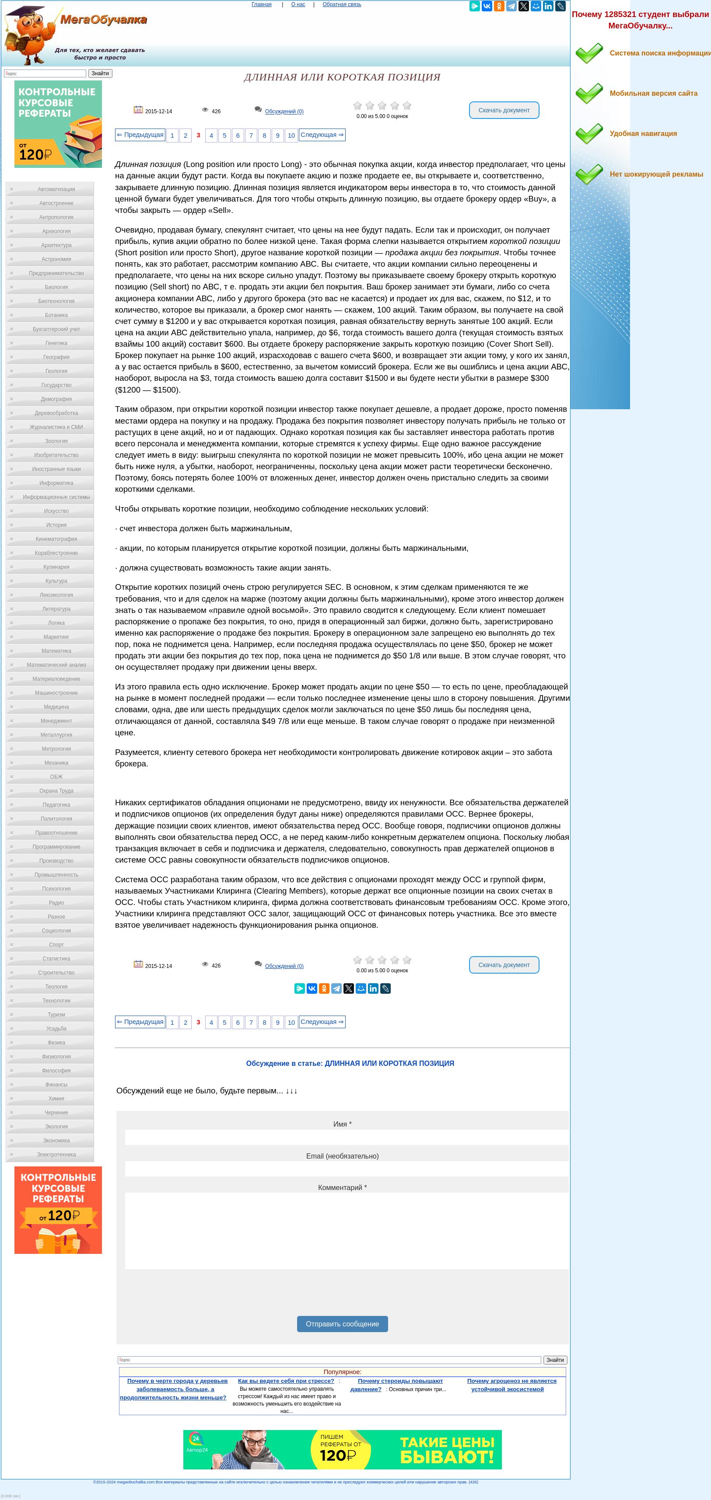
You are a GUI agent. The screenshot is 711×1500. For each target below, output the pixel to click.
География (56, 357)
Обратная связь (341, 4)
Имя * (342, 1124)
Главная (262, 4)
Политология (56, 819)
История (56, 525)
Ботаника (56, 315)
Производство (56, 861)
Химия (56, 1099)
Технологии (56, 1001)
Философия (56, 1071)
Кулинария (56, 567)
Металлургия (57, 735)
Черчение (56, 1113)
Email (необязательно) (342, 1156)
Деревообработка (56, 413)
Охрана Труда (56, 791)
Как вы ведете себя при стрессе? (286, 1381)
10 (291, 135)
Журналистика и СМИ (56, 427)
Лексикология (56, 595)
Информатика (56, 483)
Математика (56, 651)
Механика (57, 763)
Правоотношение (56, 833)
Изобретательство (56, 455)
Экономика (56, 1141)
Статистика (56, 959)
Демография (56, 399)
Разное (56, 917)
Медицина (56, 707)
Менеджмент (56, 721)
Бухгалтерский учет (56, 329)
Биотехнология (56, 301)
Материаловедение (57, 679)
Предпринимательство (56, 273)
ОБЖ (56, 777)
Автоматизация (56, 189)
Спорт (56, 945)
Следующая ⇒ (322, 134)
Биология (56, 287)
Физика (56, 1043)
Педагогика (56, 805)
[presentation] (191, 1296)
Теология (56, 987)
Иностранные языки (56, 469)
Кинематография (56, 539)
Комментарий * (342, 1187)
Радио (56, 903)
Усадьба (56, 1029)
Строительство (56, 973)
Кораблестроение (56, 553)
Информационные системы (56, 497)
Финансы (56, 1085)
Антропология (56, 217)
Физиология (56, 1057)
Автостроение (56, 203)
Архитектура (56, 245)
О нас (298, 4)
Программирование (56, 847)
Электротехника (56, 1155)
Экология (56, 1127)
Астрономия (56, 259)
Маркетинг (56, 637)
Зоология (56, 441)
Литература (56, 609)
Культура (56, 581)
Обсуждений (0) (284, 112)
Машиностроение (56, 693)
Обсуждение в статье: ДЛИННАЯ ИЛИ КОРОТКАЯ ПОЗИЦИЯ (350, 1063)
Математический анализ (56, 665)
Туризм (56, 1015)
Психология (56, 889)
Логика (56, 623)
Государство (57, 385)
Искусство (56, 511)
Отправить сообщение (342, 1324)
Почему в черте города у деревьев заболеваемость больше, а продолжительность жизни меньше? (174, 1389)
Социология (56, 931)
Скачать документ (504, 110)
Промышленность (56, 875)
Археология (56, 231)
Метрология (56, 749)
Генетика (56, 343)
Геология (56, 371)
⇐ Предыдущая (140, 134)
